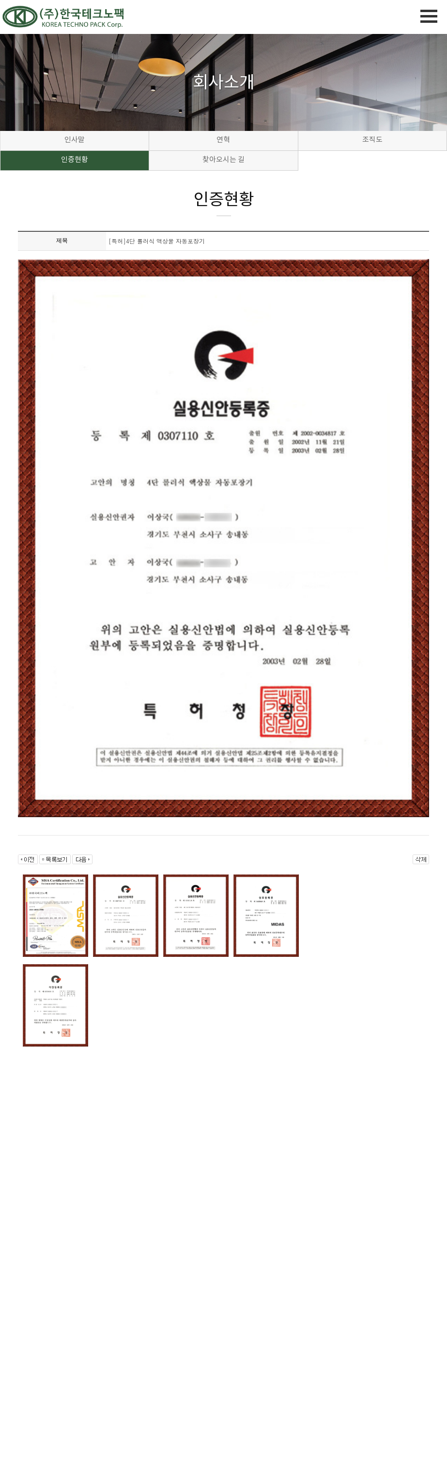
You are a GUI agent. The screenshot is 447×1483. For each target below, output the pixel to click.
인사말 (74, 140)
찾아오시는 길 (223, 160)
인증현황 (74, 160)
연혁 (223, 140)
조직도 (372, 140)
